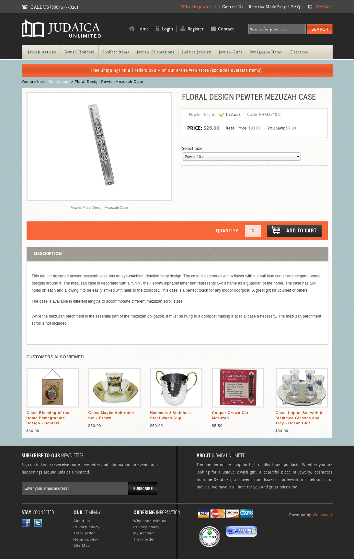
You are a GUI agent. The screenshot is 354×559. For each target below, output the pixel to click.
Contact (226, 29)
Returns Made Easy (267, 6)
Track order (84, 533)
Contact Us (233, 6)
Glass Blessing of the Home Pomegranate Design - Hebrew (48, 418)
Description (48, 254)
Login (167, 29)
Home (142, 29)
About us (82, 521)
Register (196, 29)
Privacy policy (87, 527)
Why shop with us (199, 6)
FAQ (295, 6)
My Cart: (323, 6)
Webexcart (322, 515)
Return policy (86, 539)
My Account (144, 533)
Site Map (82, 545)
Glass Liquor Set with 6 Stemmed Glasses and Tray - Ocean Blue (299, 418)
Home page (59, 82)
